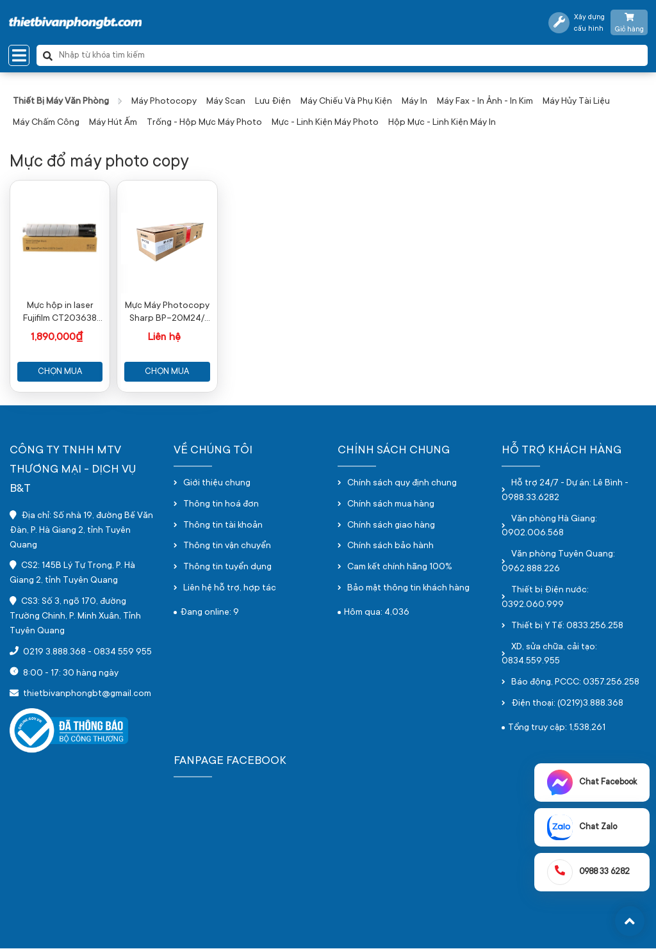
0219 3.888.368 (54, 652)
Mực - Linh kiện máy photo (325, 123)
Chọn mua (60, 372)
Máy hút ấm (113, 123)
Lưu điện (273, 102)
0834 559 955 (123, 652)
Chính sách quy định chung (402, 483)
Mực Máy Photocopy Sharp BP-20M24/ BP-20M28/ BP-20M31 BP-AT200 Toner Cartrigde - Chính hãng (167, 313)
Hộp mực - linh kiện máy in (442, 123)
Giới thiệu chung (216, 483)
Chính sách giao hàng (391, 526)
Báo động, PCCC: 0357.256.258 (575, 683)
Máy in (414, 102)
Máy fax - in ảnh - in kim (485, 102)
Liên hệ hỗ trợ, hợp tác (229, 589)
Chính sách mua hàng (390, 504)
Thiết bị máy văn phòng (61, 102)
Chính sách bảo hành (390, 547)
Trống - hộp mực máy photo (204, 123)
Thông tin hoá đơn (221, 504)
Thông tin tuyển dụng (227, 568)
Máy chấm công (46, 123)
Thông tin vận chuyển (227, 547)
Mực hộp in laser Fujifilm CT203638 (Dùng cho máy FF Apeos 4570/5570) (59, 313)
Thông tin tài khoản (223, 526)
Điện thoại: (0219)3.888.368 (567, 704)
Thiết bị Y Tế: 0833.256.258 (567, 626)
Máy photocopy (164, 102)
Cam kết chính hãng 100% (399, 568)
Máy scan (225, 102)
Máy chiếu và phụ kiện (346, 102)
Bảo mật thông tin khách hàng (408, 589)
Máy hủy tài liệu (576, 102)
